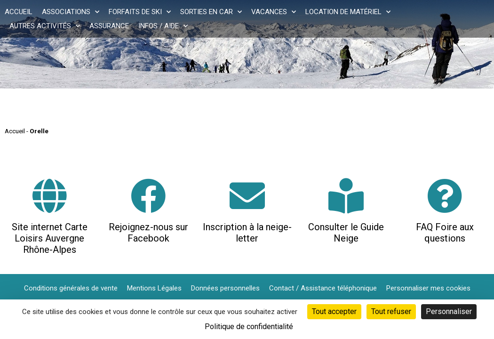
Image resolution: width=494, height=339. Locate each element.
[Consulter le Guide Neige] (346, 195)
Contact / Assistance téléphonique (323, 288)
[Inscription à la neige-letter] (247, 195)
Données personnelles (225, 288)
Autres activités (44, 26)
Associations (70, 12)
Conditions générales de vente (71, 288)
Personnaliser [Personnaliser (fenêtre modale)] (449, 311)
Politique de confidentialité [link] (249, 326)
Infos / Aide (163, 26)
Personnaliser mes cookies (428, 288)
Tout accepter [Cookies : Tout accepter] (334, 311)
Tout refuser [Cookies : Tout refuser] (391, 311)
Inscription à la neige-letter (247, 232)
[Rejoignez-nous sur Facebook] (148, 195)
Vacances (273, 12)
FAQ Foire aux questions (445, 232)
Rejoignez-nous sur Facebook (148, 232)
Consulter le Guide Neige (346, 232)
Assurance (109, 26)
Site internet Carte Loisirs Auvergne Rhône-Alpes (50, 238)
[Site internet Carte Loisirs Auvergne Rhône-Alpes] (49, 195)
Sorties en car (211, 12)
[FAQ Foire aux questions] (444, 195)
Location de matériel (347, 12)
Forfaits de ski (140, 12)
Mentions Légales (154, 288)
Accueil (18, 12)
